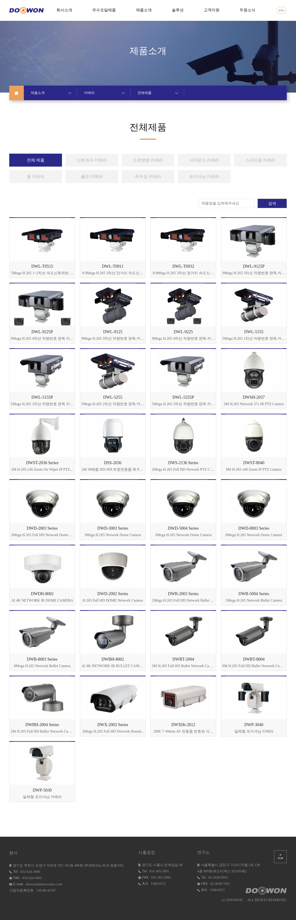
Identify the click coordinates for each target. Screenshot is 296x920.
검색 (272, 203)
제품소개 (144, 10)
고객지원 (211, 10)
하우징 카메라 (148, 176)
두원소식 (247, 10)
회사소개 (64, 10)
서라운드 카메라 (204, 160)
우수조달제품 (104, 10)
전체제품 (158, 93)
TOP (280, 857)
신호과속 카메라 (92, 160)
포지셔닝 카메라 (204, 176)
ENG (281, 10)
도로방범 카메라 (148, 160)
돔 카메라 (36, 176)
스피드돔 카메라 (260, 160)
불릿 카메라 (92, 176)
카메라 (104, 93)
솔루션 (178, 10)
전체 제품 (36, 160)
